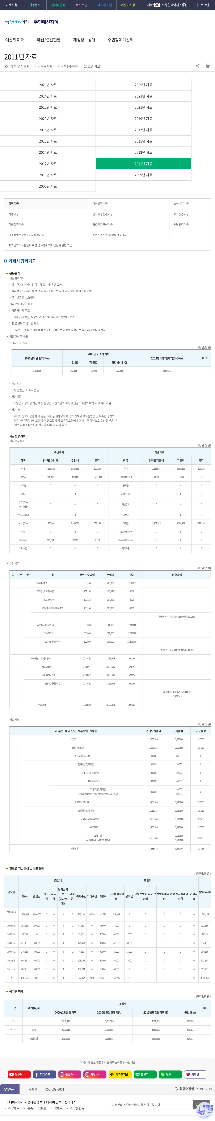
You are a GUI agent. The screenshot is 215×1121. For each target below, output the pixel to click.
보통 (43, 1052)
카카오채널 (122, 1018)
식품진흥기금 (16, 168)
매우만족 (14, 1052)
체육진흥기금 (181, 158)
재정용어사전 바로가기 (204, 1110)
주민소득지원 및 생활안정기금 (110, 178)
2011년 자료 (92, 66)
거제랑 (195, 1018)
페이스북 (45, 1018)
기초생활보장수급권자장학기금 (26, 178)
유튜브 (18, 1018)
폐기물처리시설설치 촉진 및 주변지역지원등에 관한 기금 (40, 189)
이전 (24, 1087)
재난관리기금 (181, 168)
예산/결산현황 (19, 66)
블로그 (144, 1018)
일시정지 (31, 1087)
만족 (30, 1052)
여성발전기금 (100, 147)
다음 (37, 1087)
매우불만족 (77, 1052)
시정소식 (95, 1018)
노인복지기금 (181, 147)
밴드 (168, 1018)
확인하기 (98, 1108)
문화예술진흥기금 (103, 158)
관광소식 (70, 1018)
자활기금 (14, 158)
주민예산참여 (46, 21)
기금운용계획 (43, 66)
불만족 (58, 1052)
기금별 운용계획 (68, 66)
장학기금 (14, 147)
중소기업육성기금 (103, 168)
